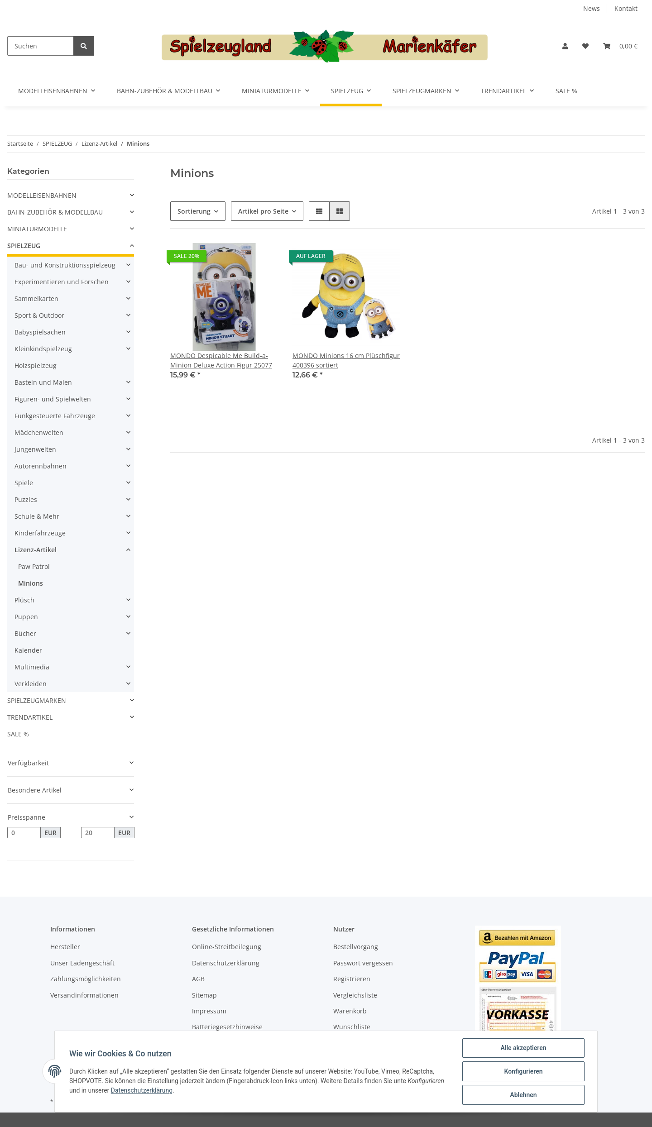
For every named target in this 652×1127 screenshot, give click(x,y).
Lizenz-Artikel (35, 549)
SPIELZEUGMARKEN (36, 700)
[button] (565, 46)
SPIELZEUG (23, 245)
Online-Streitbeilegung (226, 946)
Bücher (25, 633)
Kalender (28, 650)
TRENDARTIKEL (30, 717)
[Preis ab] (24, 833)
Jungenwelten (35, 449)
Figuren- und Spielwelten (52, 399)
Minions (30, 583)
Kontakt (626, 8)
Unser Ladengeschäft (82, 963)
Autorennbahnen (40, 466)
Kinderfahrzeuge (40, 533)
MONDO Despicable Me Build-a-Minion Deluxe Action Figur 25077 (221, 360)
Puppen (26, 616)
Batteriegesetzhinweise (227, 1026)
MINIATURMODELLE (37, 228)
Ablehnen (523, 1094)
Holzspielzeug (35, 365)
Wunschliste (351, 1026)
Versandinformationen (84, 995)
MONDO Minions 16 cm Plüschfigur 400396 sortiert (346, 360)
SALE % (18, 734)
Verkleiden (30, 683)
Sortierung (194, 211)
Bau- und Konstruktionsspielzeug (64, 265)
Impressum (209, 1011)
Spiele (23, 482)
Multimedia (31, 667)
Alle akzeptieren (523, 1047)
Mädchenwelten (38, 432)
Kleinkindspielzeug (43, 348)
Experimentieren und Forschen (61, 281)
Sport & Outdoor (39, 315)
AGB (198, 978)
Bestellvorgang (355, 946)
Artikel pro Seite (263, 211)
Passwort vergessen (363, 963)
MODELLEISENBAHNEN (42, 195)
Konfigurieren (523, 1071)
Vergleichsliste (355, 995)
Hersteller (65, 946)
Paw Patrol (34, 566)
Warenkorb (350, 1011)
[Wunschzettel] (585, 46)
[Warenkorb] (620, 46)
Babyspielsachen (40, 332)
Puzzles (25, 499)
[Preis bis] (98, 833)
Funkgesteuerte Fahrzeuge (54, 415)
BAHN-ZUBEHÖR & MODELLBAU (55, 212)
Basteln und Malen (43, 382)
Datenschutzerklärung (225, 963)
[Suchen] (40, 46)
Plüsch (24, 600)
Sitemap (204, 995)
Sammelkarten (36, 298)
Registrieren (351, 978)
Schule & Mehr (36, 516)
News (591, 8)
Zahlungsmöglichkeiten (85, 978)
